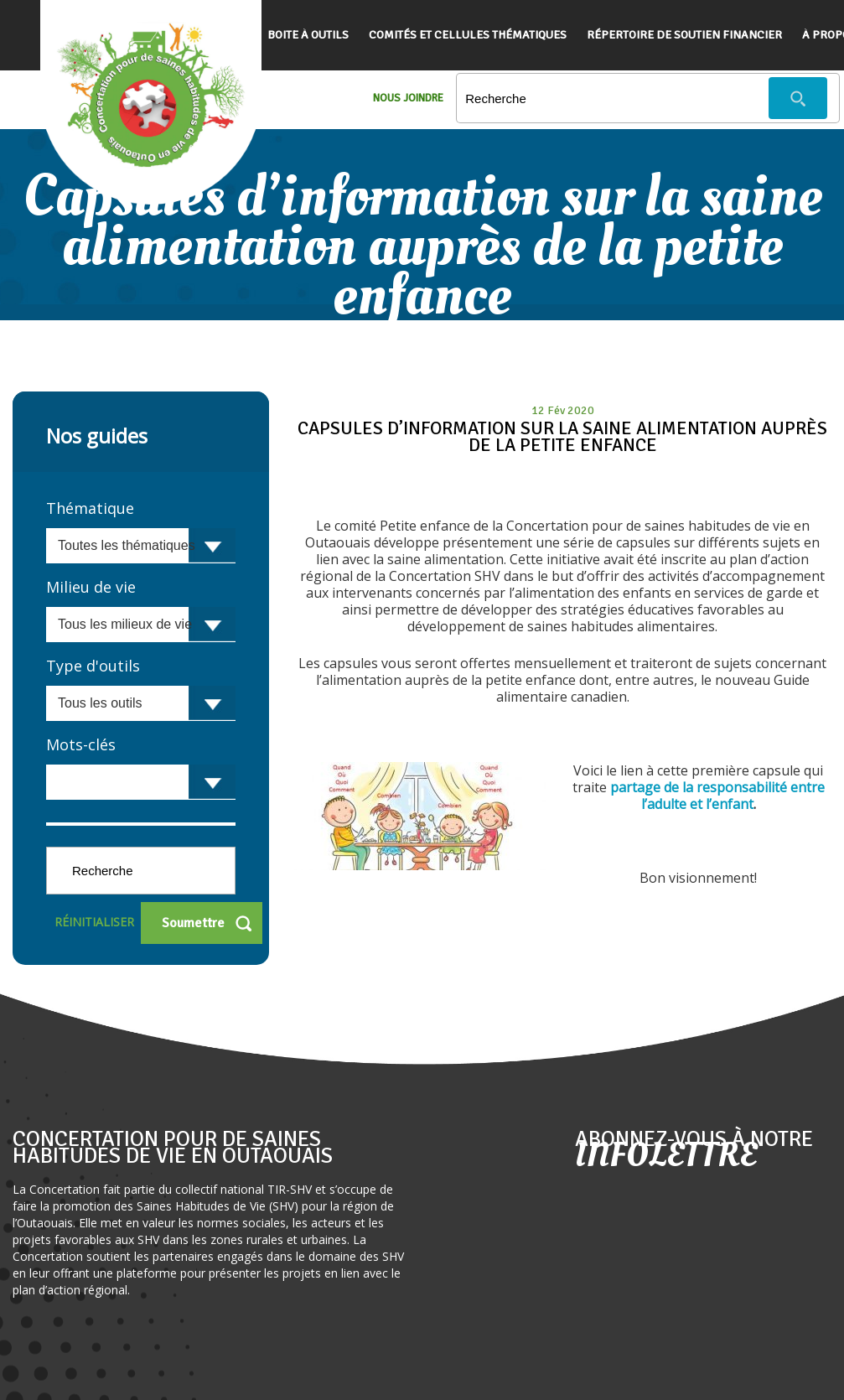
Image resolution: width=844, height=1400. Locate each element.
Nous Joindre (408, 98)
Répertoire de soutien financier (684, 35)
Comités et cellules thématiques (468, 35)
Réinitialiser (94, 922)
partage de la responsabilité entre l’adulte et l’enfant (717, 795)
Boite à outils (308, 35)
